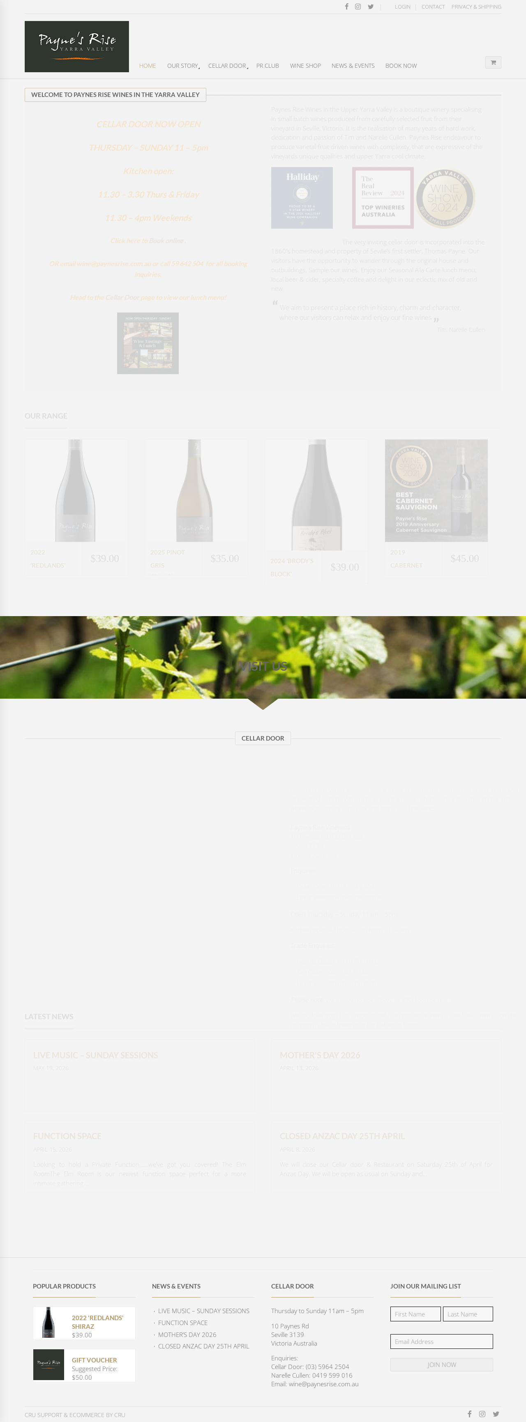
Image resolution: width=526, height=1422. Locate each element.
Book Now (401, 65)
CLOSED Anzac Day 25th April (203, 1346)
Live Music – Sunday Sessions (203, 1311)
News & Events (353, 65)
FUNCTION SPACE (183, 1322)
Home (147, 65)
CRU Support (43, 1415)
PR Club (267, 65)
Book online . (167, 257)
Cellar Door (227, 65)
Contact (433, 6)
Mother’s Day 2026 (187, 1334)
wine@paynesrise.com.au (330, 882)
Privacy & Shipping (476, 6)
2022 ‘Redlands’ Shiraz (47, 575)
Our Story (182, 65)
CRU (119, 1415)
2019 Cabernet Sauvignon (409, 575)
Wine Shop (305, 65)
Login (403, 6)
